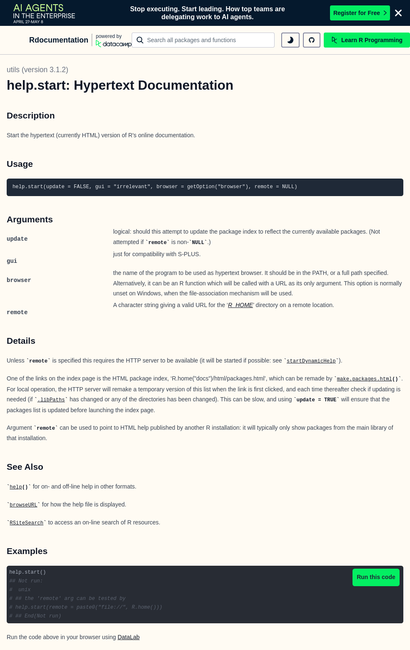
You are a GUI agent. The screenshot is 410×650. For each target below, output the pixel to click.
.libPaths (51, 400)
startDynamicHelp (311, 361)
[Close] (398, 13)
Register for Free (360, 13)
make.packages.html (364, 379)
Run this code (376, 577)
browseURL (23, 505)
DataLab (129, 637)
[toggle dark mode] (290, 40)
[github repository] (311, 40)
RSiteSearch (26, 523)
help (16, 487)
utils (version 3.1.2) (37, 70)
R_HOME (240, 305)
